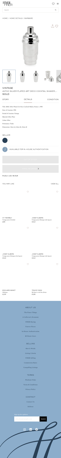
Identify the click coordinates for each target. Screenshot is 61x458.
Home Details (16, 18)
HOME (5, 18)
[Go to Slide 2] (22, 76)
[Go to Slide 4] (49, 76)
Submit (43, 419)
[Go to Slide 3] (36, 76)
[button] (30, 46)
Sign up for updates (21, 414)
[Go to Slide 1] (9, 76)
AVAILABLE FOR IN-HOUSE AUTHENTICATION (28, 149)
